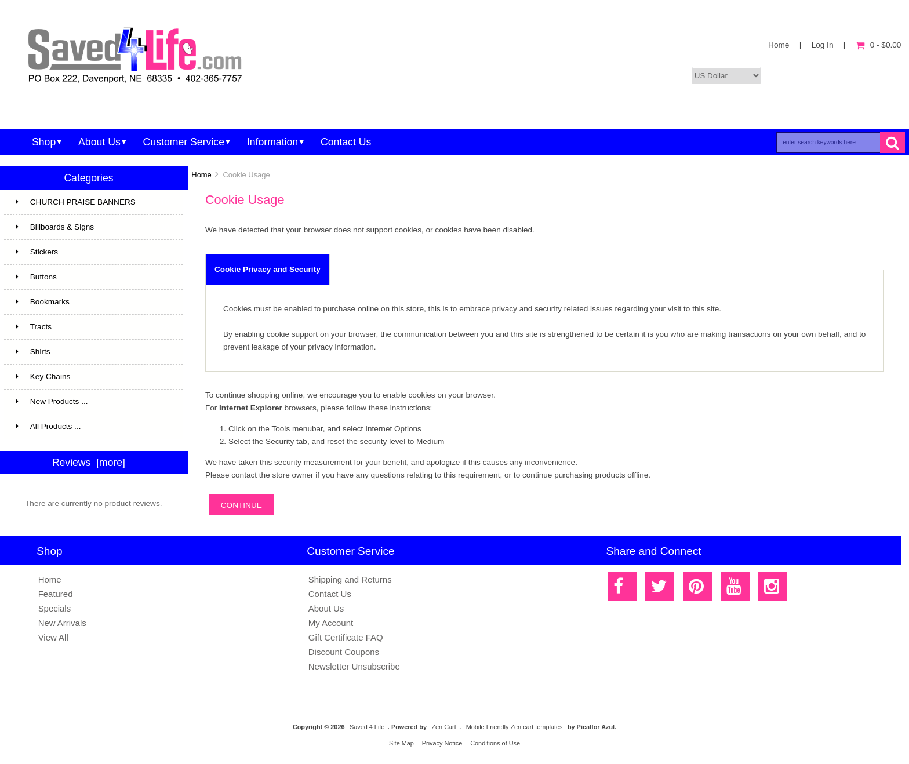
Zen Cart (443, 726)
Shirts (92, 351)
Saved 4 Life (367, 726)
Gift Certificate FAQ (345, 637)
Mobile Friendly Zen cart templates (514, 726)
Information (272, 142)
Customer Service (183, 142)
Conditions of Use (495, 743)
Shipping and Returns (350, 579)
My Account (330, 623)
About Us (99, 142)
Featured (55, 594)
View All (53, 637)
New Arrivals (62, 623)
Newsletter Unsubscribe (354, 666)
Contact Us (346, 142)
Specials (54, 608)
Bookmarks (43, 301)
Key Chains (92, 376)
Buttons (36, 276)
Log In (823, 45)
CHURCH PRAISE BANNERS (92, 202)
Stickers (92, 252)
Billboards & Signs (92, 227)
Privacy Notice (442, 743)
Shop (44, 142)
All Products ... (48, 426)
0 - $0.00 (878, 45)
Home (778, 45)
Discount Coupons (343, 652)
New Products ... (52, 401)
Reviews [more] (88, 462)
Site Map (401, 743)
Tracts (92, 327)
